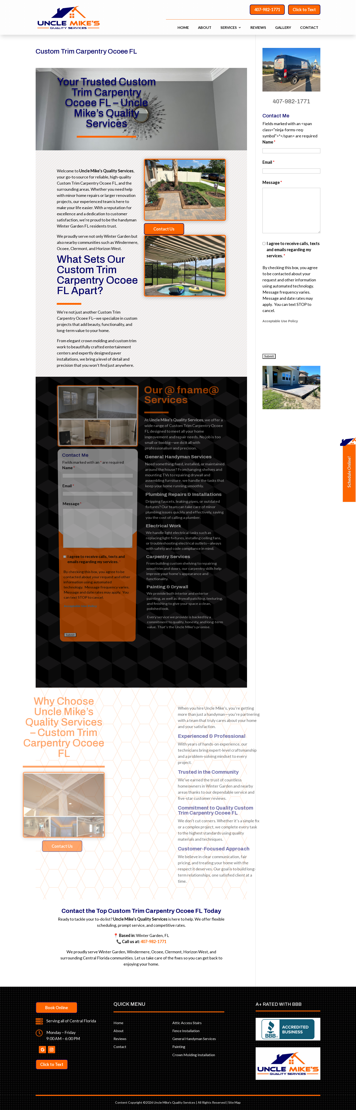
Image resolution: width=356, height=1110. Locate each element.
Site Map (234, 1102)
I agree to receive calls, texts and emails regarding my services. (96, 497)
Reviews (258, 28)
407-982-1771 (267, 9)
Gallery (283, 28)
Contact (309, 28)
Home (183, 28)
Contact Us (184, 228)
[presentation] (96, 528)
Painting (178, 1046)
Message (75, 466)
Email (71, 455)
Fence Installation (186, 1030)
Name (71, 443)
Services (228, 28)
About (204, 28)
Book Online (56, 1007)
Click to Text (304, 9)
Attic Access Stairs (187, 1023)
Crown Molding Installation (193, 1055)
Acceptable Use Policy (84, 522)
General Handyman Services (194, 1038)
